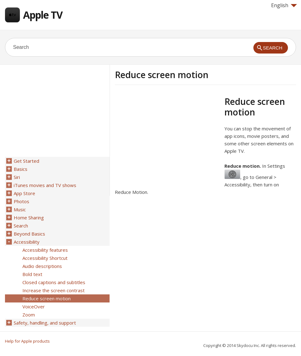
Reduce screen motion (46, 298)
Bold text (32, 274)
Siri (17, 177)
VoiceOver (33, 306)
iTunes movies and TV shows (45, 185)
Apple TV (43, 14)
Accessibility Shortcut (45, 258)
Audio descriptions (42, 266)
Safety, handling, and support (45, 323)
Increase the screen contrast (53, 290)
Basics (20, 169)
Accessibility (27, 242)
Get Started (26, 161)
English (284, 5)
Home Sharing (29, 217)
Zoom (28, 315)
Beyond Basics (29, 234)
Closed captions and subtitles (53, 282)
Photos (21, 201)
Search (21, 225)
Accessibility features (45, 250)
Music (20, 209)
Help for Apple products (27, 341)
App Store (24, 193)
